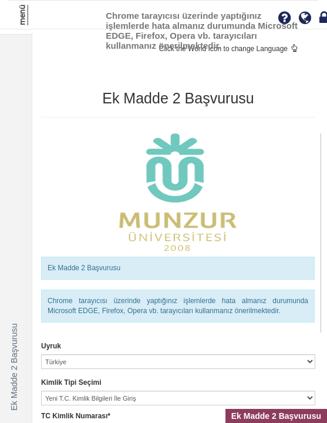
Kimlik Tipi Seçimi (71, 382)
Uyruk (51, 346)
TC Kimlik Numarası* (75, 416)
